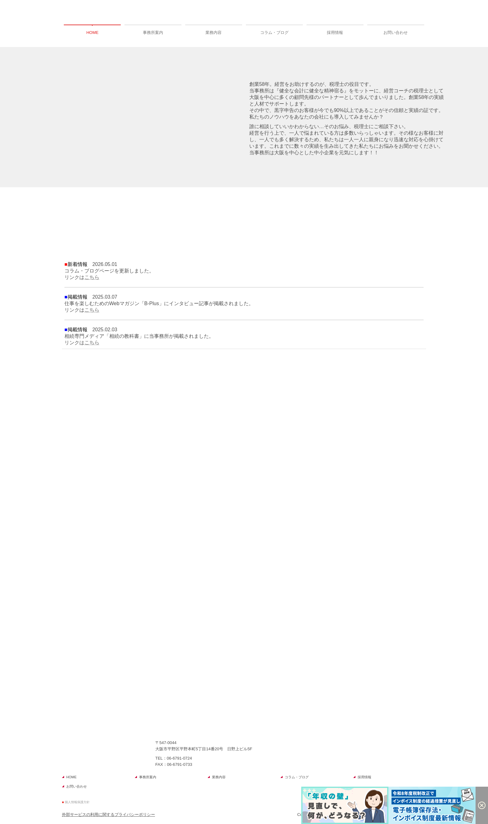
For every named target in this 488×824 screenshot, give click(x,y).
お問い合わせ (395, 32)
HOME (92, 32)
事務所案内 (153, 32)
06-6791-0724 (179, 758)
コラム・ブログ (274, 32)
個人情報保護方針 (77, 802)
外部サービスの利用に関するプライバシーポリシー (108, 814)
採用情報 (335, 32)
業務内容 (213, 32)
